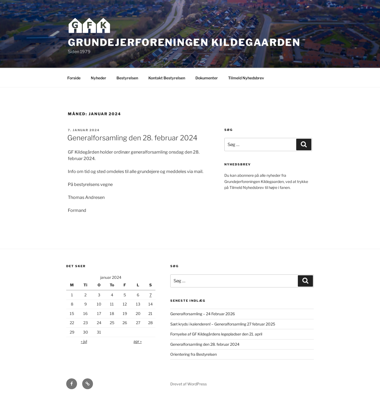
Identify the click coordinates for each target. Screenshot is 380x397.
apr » (138, 341)
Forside (74, 78)
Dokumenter (206, 78)
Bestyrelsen (127, 78)
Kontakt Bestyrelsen (166, 78)
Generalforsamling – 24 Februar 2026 (202, 313)
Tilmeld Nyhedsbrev (246, 78)
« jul (84, 341)
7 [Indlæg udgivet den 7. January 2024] (150, 295)
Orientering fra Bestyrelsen (193, 354)
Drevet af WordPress (188, 384)
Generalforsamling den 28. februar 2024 (132, 138)
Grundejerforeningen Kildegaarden (184, 42)
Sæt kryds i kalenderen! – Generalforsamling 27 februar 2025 (222, 324)
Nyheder (98, 78)
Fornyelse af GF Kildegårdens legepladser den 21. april (216, 334)
